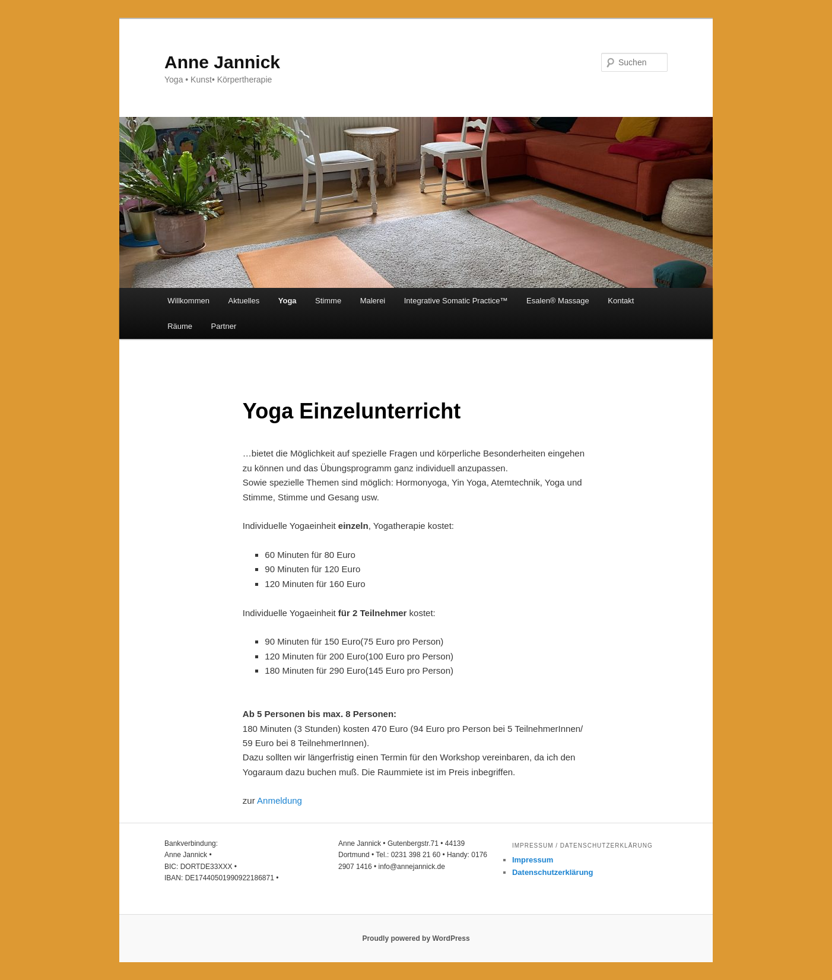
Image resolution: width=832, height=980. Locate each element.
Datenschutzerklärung (552, 872)
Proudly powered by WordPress (415, 938)
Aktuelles (243, 300)
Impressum (532, 859)
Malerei (373, 300)
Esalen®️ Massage (557, 300)
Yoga (287, 300)
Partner (224, 326)
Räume (179, 326)
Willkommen (188, 300)
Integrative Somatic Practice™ (456, 300)
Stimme (328, 300)
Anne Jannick (222, 62)
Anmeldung (279, 800)
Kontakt (621, 300)
